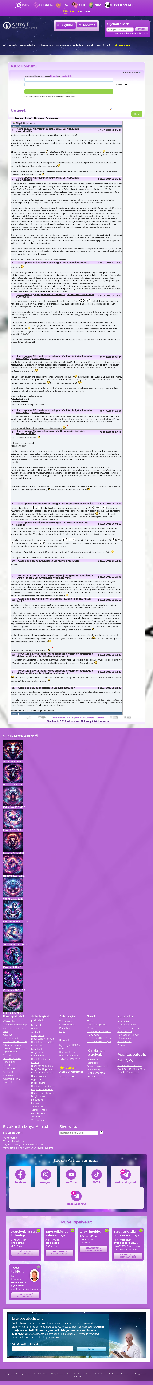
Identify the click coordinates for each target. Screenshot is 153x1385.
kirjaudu (54, 76)
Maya (65, 5)
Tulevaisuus (45, 45)
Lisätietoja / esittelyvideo (25, 1252)
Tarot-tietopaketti (97, 1024)
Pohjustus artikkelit (128, 1034)
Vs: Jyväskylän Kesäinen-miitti (53, 577)
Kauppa (121, 1045)
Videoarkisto (124, 1041)
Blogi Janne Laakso (42, 1065)
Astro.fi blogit (104, 45)
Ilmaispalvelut (27, 45)
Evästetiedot (77, 1376)
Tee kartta (36, 1116)
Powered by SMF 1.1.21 (63, 717)
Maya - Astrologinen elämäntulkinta (23, 1144)
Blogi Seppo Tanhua (42, 1038)
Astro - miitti (25, 577)
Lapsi (90, 45)
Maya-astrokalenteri (14, 1141)
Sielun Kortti (94, 1028)
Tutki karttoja (10, 45)
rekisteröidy (66, 76)
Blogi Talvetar (38, 1082)
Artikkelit (8, 1072)
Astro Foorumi (24, 66)
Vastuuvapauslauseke (118, 1374)
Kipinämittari (10, 1051)
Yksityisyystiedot (139, 1374)
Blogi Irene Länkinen (43, 1086)
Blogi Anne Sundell (42, 1072)
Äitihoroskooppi (12, 1045)
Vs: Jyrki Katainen (64, 687)
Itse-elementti (95, 1076)
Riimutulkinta (67, 1052)
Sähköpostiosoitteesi (25, 1344)
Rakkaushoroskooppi (15, 1048)
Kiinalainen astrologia (122, 5)
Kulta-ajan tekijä (126, 1024)
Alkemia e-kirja (11, 1078)
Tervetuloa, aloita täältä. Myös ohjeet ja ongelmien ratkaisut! (54, 575)
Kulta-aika (79, 11)
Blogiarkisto (124, 1038)
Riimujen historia (68, 1055)
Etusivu (25, 5)
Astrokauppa (87, 25)
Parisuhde (78, 45)
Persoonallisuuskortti (99, 1031)
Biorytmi (36, 1025)
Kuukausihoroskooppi (15, 1024)
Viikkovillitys (9, 1021)
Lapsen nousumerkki (15, 1041)
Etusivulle (8, 1082)
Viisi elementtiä (96, 1072)
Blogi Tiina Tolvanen (42, 1092)
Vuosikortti (93, 1034)
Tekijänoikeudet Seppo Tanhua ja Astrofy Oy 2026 (26, 1374)
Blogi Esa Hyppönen (42, 1069)
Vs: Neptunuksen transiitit (78, 503)
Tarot (82, 5)
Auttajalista (9, 1075)
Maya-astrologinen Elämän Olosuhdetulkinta (28, 1147)
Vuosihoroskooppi (97, 1066)
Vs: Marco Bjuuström (66, 560)
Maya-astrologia (44, 431)
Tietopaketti (38, 1106)
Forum (35, 1103)
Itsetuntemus (62, 45)
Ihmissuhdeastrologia (47, 128)
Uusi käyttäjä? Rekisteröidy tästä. (131, 33)
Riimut (98, 5)
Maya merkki (10, 1068)
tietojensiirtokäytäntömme (44, 1337)
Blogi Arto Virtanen (42, 1089)
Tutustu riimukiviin (70, 1058)
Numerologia (45, 5)
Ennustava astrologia (47, 356)
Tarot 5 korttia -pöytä (99, 1038)
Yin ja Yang (93, 1069)
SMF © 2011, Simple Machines (89, 717)
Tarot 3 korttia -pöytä (99, 1041)
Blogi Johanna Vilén (42, 1042)
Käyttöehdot (100, 1374)
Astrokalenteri (65, 26)
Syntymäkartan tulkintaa (49, 294)
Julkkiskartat (44, 560)
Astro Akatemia (68, 1076)
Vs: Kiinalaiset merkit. (76, 262)
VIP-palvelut (123, 45)
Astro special (24, 128)
